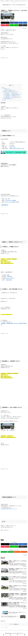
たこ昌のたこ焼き (9, 276)
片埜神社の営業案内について (9, 90)
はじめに (3, 87)
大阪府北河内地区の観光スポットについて (9, 508)
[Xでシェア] (5, 23)
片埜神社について (6, 88)
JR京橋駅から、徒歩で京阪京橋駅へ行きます (12, 94)
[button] (23, 25)
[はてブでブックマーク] (23, 23)
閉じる (12, 85)
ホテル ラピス (7, 198)
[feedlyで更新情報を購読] (7, 552)
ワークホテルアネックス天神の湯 (10, 200)
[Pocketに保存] (5, 25)
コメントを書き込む (14, 624)
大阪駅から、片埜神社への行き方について (10, 91)
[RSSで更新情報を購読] (20, 552)
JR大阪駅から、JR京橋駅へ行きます (11, 93)
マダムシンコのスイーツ (10, 278)
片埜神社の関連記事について (8, 98)
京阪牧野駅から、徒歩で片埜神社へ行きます (12, 97)
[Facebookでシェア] (14, 23)
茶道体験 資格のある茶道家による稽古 (16, 148)
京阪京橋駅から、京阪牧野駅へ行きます (11, 95)
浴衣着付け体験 (12, 146)
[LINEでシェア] (14, 25)
